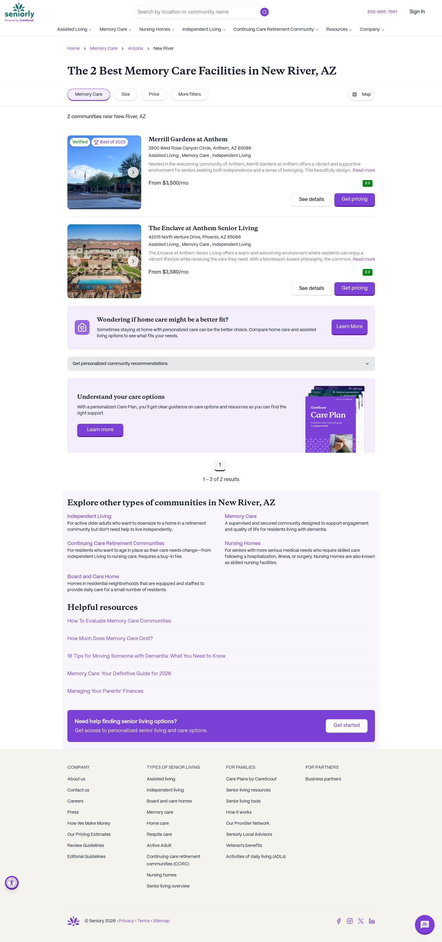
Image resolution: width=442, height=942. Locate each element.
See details (311, 199)
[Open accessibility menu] (12, 883)
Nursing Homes (157, 29)
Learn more (100, 429)
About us (76, 779)
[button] (264, 12)
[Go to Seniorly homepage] (21, 12)
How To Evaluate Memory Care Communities (119, 621)
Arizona (135, 48)
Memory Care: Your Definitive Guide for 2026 (119, 673)
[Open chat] (425, 925)
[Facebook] (339, 921)
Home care (158, 823)
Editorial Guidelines (86, 857)
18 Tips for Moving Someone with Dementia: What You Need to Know (146, 656)
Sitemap (161, 921)
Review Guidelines (85, 846)
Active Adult (159, 846)
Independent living (165, 790)
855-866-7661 (382, 12)
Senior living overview (168, 886)
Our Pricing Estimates (89, 834)
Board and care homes (169, 801)
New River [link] (163, 48)
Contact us (78, 790)
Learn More (349, 326)
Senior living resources (248, 790)
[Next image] (133, 172)
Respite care (159, 834)
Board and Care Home (93, 577)
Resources (339, 29)
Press (73, 812)
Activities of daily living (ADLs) (256, 857)
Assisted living (161, 779)
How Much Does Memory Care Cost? (110, 638)
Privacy (126, 921)
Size (125, 94)
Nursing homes (162, 875)
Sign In (417, 12)
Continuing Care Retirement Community (276, 29)
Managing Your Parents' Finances (105, 691)
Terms (143, 921)
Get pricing (355, 199)
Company (372, 29)
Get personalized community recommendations (221, 363)
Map (361, 94)
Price (154, 94)
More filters (189, 94)
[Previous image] (75, 172)
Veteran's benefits (244, 846)
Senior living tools (243, 801)
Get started (346, 725)
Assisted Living (74, 29)
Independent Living (204, 29)
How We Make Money (88, 823)
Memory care (160, 812)
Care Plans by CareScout (251, 779)
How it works (239, 812)
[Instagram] (350, 921)
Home (73, 48)
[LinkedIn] (372, 921)
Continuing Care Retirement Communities (115, 543)
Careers (75, 801)
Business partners (323, 779)
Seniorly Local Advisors (249, 834)
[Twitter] (361, 921)
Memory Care (116, 29)
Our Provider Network (247, 823)
